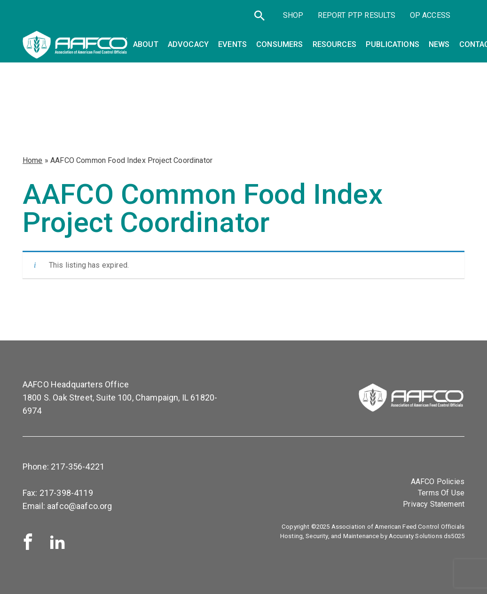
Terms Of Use (441, 492)
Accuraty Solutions (415, 536)
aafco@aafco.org (79, 506)
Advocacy (188, 44)
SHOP (293, 15)
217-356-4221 (77, 466)
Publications (392, 44)
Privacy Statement (433, 504)
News (439, 44)
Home (33, 160)
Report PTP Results (357, 15)
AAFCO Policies (437, 481)
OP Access (430, 15)
